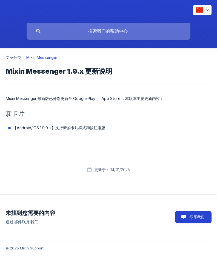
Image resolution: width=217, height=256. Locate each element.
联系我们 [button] (197, 217)
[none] (202, 10)
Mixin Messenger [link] (42, 57)
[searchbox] (108, 31)
